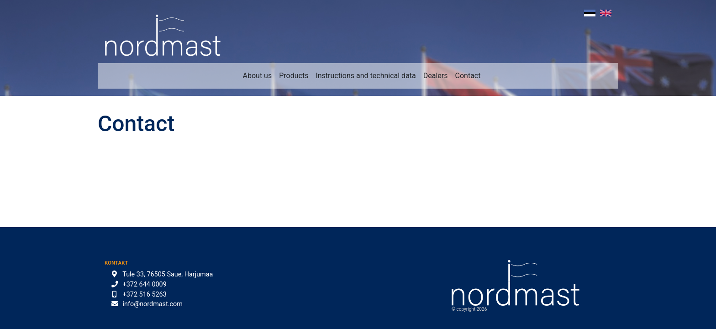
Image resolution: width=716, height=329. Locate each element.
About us (257, 75)
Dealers (435, 75)
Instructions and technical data (366, 75)
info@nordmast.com (153, 304)
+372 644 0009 (145, 284)
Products (293, 75)
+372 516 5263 (145, 294)
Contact (468, 75)
